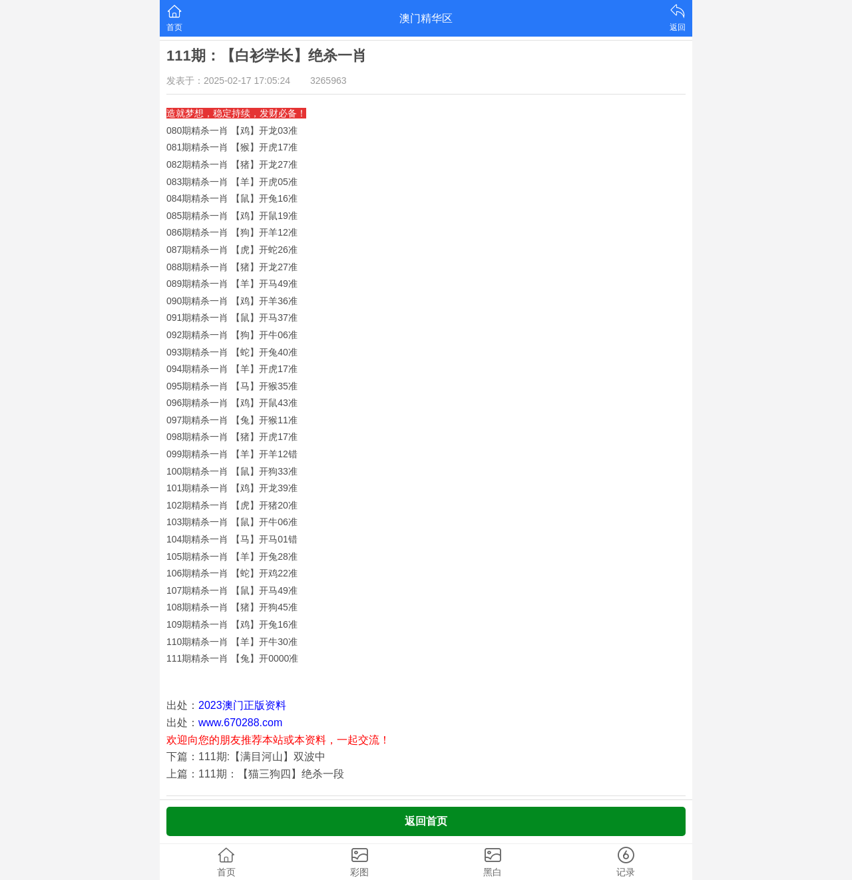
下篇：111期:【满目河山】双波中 (245, 756)
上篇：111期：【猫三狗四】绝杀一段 (255, 773)
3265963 (328, 80)
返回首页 (426, 821)
